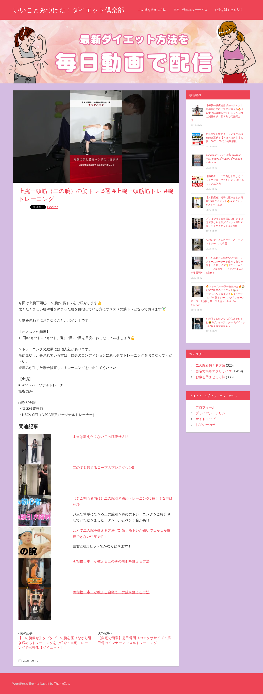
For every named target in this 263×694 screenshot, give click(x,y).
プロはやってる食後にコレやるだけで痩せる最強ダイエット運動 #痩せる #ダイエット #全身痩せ (224, 222)
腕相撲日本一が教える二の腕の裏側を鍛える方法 (111, 561)
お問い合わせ (205, 424)
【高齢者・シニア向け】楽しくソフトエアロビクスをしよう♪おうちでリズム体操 (225, 179)
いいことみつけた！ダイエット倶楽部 (70, 10)
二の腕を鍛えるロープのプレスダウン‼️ (103, 467)
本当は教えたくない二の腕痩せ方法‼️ (101, 436)
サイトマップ (205, 419)
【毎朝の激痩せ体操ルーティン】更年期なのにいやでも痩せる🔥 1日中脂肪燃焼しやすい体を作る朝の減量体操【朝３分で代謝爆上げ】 (217, 113)
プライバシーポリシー (212, 413)
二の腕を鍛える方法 (156, 10)
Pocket (52, 206)
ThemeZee (61, 683)
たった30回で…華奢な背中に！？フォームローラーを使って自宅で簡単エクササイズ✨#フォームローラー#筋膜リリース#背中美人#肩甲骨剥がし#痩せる (217, 265)
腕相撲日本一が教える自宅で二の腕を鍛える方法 (111, 592)
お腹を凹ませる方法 (232, 10)
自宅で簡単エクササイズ (194, 10)
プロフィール (205, 407)
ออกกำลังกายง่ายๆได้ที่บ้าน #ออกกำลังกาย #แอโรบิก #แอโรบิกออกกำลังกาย (224, 158)
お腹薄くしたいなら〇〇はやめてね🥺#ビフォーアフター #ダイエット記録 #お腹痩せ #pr (225, 322)
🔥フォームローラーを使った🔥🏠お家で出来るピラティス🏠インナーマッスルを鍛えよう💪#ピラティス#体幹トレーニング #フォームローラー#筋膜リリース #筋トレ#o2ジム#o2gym (218, 296)
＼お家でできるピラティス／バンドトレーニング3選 (224, 241)
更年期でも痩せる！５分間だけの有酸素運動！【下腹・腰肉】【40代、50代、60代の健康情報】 (224, 137)
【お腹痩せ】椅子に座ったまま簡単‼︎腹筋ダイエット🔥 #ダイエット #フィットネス (225, 201)
